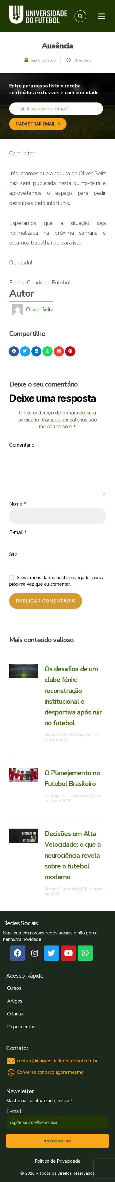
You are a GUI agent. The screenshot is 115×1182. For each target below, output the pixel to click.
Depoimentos (21, 1026)
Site (13, 554)
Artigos (14, 1001)
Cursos (14, 988)
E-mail (18, 532)
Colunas (15, 1014)
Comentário (21, 445)
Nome (17, 504)
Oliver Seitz (39, 309)
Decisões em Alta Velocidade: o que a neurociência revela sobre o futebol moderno (72, 855)
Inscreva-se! (57, 1141)
